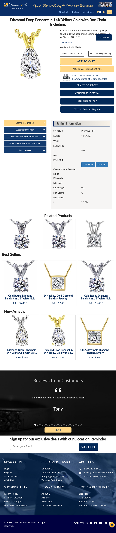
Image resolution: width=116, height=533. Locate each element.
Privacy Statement (13, 497)
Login (91, 12)
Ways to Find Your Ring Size (87, 109)
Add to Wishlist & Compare (87, 69)
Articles (46, 497)
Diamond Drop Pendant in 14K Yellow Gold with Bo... (58, 351)
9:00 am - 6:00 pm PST (96, 475)
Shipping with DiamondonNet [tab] (25, 136)
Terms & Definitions (52, 479)
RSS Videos (85, 497)
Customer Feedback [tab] (25, 129)
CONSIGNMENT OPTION (87, 93)
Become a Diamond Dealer (93, 504)
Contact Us (48, 467)
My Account (78, 12)
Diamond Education (52, 471)
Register (8, 471)
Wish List (9, 479)
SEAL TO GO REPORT (87, 85)
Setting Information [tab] (25, 123)
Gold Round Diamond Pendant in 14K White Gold (20, 297)
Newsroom (47, 501)
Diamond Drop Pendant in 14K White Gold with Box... (21, 351)
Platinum (102, 164)
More (58, 429)
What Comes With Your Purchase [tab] (24, 143)
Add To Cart (86, 61)
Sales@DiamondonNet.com (98, 471)
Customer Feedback (52, 504)
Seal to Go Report (13, 501)
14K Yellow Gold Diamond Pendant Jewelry (58, 297)
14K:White (88, 164)
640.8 (24, 303)
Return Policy (11, 493)
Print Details (103, 37)
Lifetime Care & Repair (16, 504)
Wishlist (64, 12)
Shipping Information (53, 475)
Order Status (11, 475)
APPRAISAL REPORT (87, 101)
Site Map (83, 493)
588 (62, 303)
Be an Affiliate (86, 501)
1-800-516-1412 (92, 467)
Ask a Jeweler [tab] (25, 150)
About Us (47, 493)
